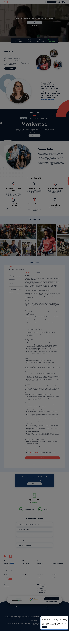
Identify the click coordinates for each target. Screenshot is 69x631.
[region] (54, 622)
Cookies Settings (52, 627)
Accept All (44, 627)
